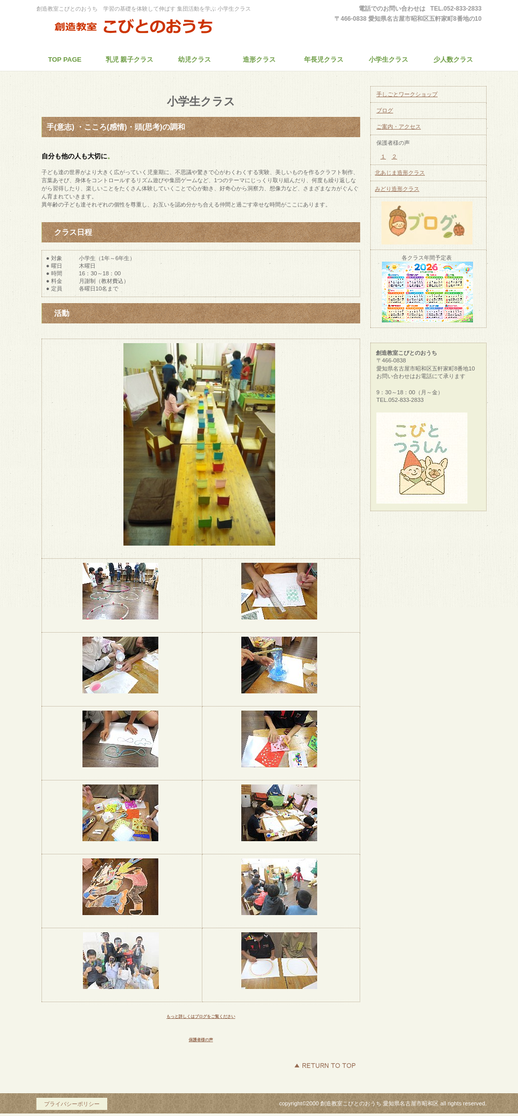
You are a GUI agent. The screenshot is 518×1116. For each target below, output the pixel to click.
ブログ (384, 110)
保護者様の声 (201, 1040)
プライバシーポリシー (72, 1104)
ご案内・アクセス (398, 126)
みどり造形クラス (397, 189)
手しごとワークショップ (407, 94)
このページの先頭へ (325, 1065)
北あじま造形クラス (400, 173)
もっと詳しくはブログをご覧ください (200, 1016)
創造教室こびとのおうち (130, 27)
